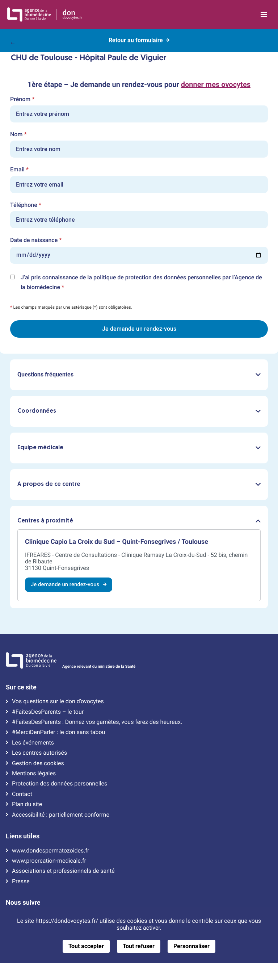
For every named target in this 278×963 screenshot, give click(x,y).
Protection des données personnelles (59, 783)
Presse (21, 881)
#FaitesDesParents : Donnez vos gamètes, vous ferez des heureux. (97, 722)
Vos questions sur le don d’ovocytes (58, 701)
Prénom (22, 99)
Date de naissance (36, 240)
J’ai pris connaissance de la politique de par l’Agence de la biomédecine (141, 283)
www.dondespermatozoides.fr (50, 850)
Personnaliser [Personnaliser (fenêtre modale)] (191, 946)
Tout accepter (86, 946)
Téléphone (25, 205)
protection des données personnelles (173, 277)
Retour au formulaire (139, 39)
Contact (22, 794)
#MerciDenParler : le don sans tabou (58, 732)
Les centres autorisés (39, 753)
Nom (18, 134)
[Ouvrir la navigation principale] (264, 14)
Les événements (33, 742)
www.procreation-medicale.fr (49, 861)
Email (19, 169)
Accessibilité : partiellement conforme (60, 815)
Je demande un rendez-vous (68, 584)
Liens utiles (22, 836)
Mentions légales (34, 773)
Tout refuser (139, 946)
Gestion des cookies (38, 763)
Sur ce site (21, 687)
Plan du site (27, 804)
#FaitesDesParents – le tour (48, 712)
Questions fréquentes (139, 374)
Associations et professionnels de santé (63, 871)
